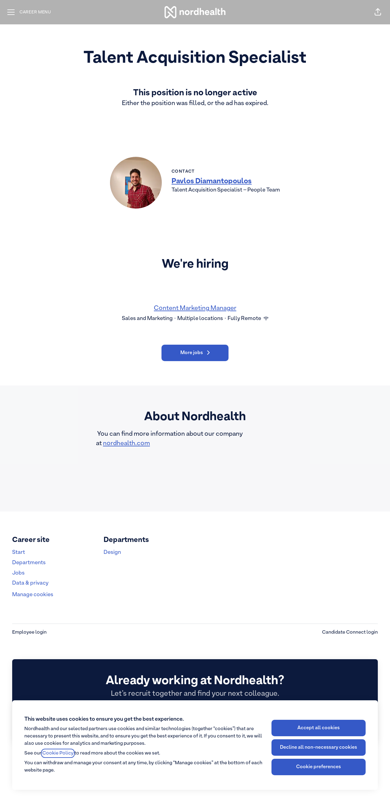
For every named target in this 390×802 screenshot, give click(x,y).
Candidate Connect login (350, 632)
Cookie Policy (57, 753)
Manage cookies (32, 595)
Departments (29, 563)
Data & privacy (30, 583)
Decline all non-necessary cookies (318, 747)
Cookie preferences (318, 767)
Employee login (29, 632)
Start (18, 552)
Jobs (18, 573)
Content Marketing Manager (195, 308)
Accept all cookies (318, 728)
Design (112, 552)
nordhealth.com (126, 443)
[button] (377, 12)
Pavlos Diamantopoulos (212, 181)
